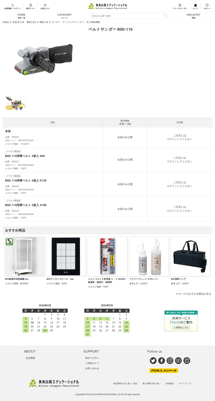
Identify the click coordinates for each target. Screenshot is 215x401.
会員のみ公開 (125, 137)
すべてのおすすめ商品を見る (195, 293)
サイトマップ (185, 383)
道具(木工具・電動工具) (24, 22)
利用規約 (170, 383)
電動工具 (43, 22)
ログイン (172, 139)
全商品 (6, 22)
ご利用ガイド (92, 363)
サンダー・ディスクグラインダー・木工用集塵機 (76, 22)
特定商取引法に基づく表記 (125, 383)
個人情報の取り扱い (152, 383)
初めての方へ (92, 358)
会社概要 (30, 358)
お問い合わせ (92, 368)
